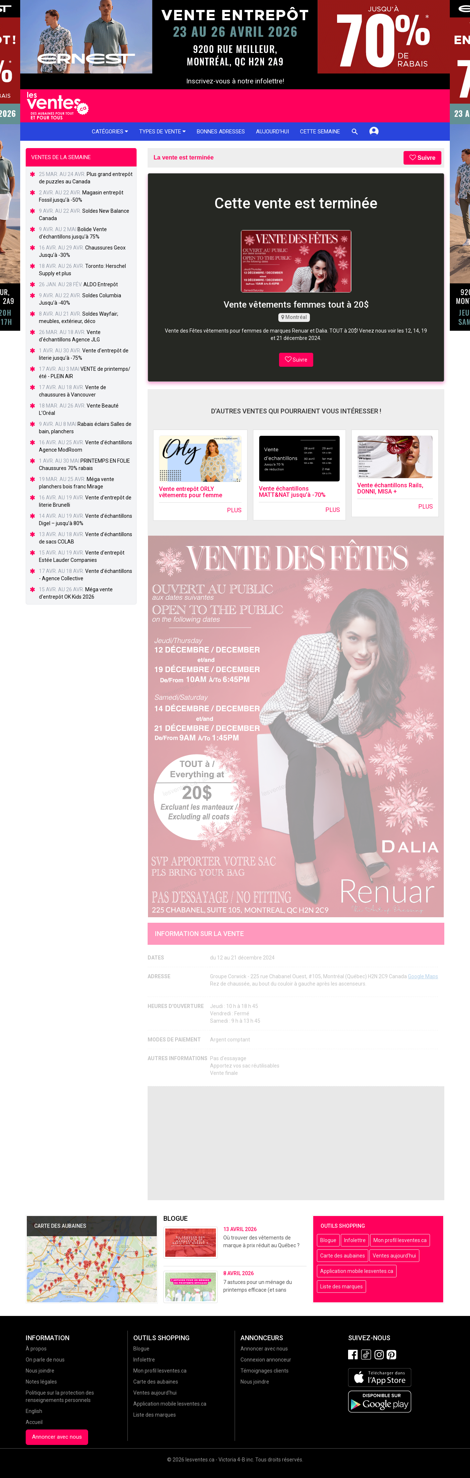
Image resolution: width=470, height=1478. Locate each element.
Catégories (110, 131)
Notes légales (41, 1382)
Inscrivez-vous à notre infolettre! (235, 81)
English (34, 1411)
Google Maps (423, 976)
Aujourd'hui (272, 131)
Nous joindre (40, 1371)
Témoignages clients (265, 1371)
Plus (234, 510)
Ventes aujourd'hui (394, 1256)
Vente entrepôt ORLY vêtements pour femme (190, 492)
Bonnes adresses (221, 131)
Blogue (328, 1240)
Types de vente (162, 131)
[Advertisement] (296, 1143)
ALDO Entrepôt (100, 284)
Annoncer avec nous (57, 1437)
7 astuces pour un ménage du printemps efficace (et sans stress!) (257, 1290)
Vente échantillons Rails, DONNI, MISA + (390, 488)
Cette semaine (320, 131)
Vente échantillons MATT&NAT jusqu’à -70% (292, 492)
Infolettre (355, 1240)
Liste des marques (341, 1286)
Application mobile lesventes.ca (356, 1271)
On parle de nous (45, 1360)
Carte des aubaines (342, 1256)
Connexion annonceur (266, 1360)
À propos (36, 1349)
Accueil (34, 1422)
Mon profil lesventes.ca (400, 1240)
